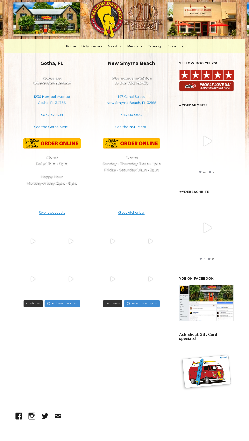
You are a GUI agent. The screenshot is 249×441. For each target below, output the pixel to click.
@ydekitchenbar (131, 212)
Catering (154, 46)
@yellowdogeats (52, 212)
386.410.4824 (131, 115)
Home (71, 46)
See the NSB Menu (131, 127)
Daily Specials (91, 46)
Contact (173, 46)
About (112, 46)
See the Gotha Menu (52, 127)
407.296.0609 (52, 115)
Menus (132, 46)
